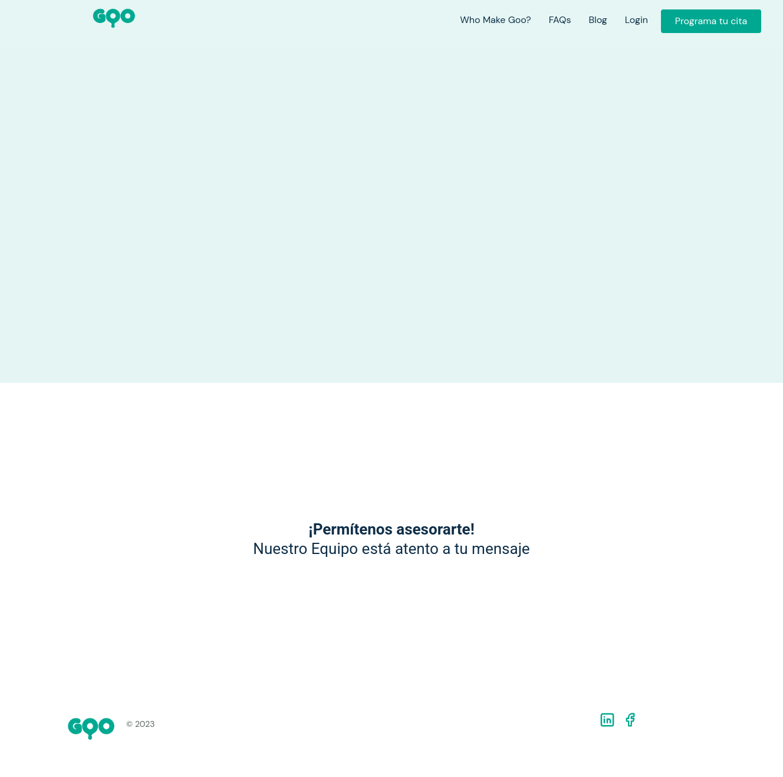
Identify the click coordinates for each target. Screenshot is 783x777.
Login (636, 20)
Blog (597, 20)
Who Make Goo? (495, 20)
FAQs (560, 20)
